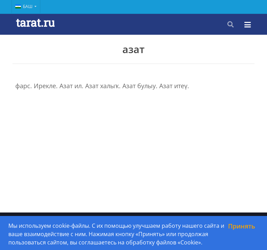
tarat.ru (35, 22)
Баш (24, 6)
